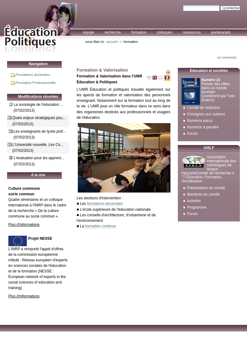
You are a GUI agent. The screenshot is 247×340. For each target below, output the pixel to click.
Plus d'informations (24, 224)
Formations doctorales (33, 75)
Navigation (38, 64)
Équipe (88, 32)
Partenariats (220, 32)
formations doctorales (105, 203)
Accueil (112, 42)
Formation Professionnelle (36, 83)
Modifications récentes (38, 96)
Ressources (192, 32)
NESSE (45, 271)
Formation (139, 32)
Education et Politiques (39, 27)
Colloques (165, 32)
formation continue (100, 226)
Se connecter (227, 57)
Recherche (112, 32)
